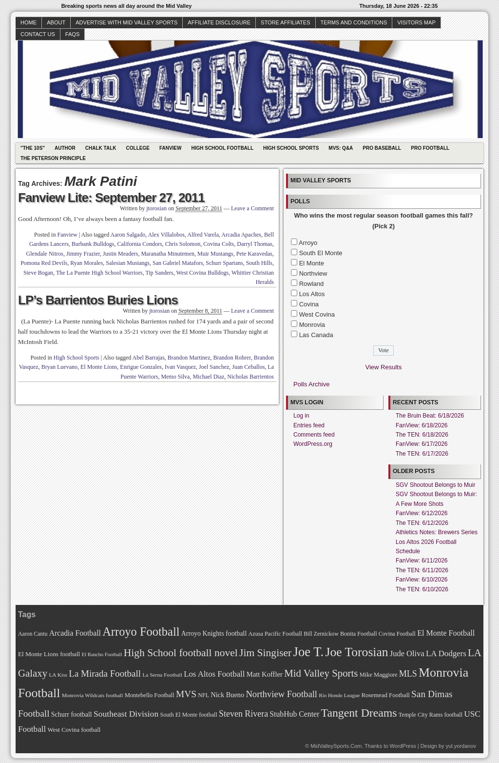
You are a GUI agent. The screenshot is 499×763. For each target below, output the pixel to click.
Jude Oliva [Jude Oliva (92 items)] (407, 653)
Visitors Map (416, 22)
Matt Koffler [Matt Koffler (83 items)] (265, 674)
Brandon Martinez (189, 357)
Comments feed (314, 434)
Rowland (311, 283)
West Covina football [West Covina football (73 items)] (74, 729)
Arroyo (308, 242)
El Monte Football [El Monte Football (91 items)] (446, 633)
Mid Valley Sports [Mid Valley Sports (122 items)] (321, 673)
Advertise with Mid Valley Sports (126, 22)
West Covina (317, 314)
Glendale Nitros (44, 253)
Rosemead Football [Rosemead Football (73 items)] (385, 695)
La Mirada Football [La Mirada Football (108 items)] (105, 673)
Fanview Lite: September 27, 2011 (111, 197)
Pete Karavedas (254, 253)
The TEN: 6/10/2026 (422, 589)
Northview (313, 273)
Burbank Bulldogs (93, 244)
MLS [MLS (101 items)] (408, 674)
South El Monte (321, 253)
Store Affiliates (285, 22)
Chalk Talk (100, 148)
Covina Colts (218, 244)
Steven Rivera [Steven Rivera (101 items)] (243, 714)
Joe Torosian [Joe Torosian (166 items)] (356, 652)
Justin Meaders (120, 253)
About (56, 22)
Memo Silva (175, 376)
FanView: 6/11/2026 (422, 560)
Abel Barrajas (149, 357)
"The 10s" (32, 148)
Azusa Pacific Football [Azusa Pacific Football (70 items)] (275, 633)
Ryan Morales (86, 263)
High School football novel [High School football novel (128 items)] (181, 653)
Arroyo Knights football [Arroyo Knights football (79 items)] (214, 633)
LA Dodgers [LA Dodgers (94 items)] (446, 653)
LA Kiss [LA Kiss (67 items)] (58, 675)
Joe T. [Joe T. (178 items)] (308, 651)
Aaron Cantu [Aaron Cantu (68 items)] (32, 634)
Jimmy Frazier (83, 253)
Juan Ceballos (248, 366)
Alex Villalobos (166, 234)
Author (65, 148)
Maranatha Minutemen (167, 253)
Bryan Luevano (59, 366)
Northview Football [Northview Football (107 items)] (281, 694)
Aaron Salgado (128, 234)
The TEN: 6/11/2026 (422, 570)
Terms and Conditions (354, 22)
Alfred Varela (203, 234)
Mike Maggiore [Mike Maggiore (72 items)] (379, 674)
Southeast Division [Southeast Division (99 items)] (126, 714)
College (138, 148)
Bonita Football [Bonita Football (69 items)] (358, 633)
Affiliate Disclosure (219, 22)
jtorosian (156, 208)
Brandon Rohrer (232, 357)
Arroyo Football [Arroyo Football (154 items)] (140, 631)
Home (28, 22)
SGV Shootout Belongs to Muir (435, 485)
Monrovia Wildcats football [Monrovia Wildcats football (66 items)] (92, 695)
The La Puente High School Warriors (99, 272)
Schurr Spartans (224, 263)
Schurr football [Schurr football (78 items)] (71, 714)
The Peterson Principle (53, 158)
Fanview (170, 148)
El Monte (311, 263)
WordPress (402, 746)
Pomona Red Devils (43, 263)
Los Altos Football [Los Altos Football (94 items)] (214, 674)
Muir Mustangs (215, 253)
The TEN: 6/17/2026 (422, 453)
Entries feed (309, 425)
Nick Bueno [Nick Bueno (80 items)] (227, 695)
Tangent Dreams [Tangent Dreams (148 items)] (359, 712)
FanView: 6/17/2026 (422, 444)
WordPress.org (312, 444)
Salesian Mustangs (128, 263)
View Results (383, 367)
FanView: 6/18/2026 (422, 425)
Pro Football (430, 148)
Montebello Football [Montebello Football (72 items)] (149, 695)
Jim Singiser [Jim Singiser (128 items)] (265, 653)
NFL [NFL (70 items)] (203, 695)
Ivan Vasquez (180, 366)
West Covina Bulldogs (202, 272)
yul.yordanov (461, 746)
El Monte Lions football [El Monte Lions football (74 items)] (49, 654)
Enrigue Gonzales (141, 366)
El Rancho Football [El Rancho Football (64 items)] (102, 654)
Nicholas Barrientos (250, 376)
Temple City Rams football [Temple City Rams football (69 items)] (430, 714)
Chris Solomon (182, 244)
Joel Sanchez (214, 366)
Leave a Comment (252, 208)
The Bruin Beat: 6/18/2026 (430, 415)
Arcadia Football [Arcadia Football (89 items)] (75, 633)
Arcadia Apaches (241, 234)
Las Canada (316, 335)
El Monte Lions (98, 366)
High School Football (222, 148)
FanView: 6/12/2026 (422, 513)
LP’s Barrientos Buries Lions (98, 300)
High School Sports (291, 148)
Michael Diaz (208, 376)
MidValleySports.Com (336, 746)
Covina (309, 304)
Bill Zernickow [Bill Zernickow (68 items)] (321, 634)
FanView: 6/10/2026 (422, 579)
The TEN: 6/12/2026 (422, 523)
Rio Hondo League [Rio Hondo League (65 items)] (339, 695)
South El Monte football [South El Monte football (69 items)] (188, 714)
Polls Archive (311, 384)
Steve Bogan (38, 272)
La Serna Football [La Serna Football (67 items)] (162, 675)
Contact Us (37, 34)
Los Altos (312, 294)
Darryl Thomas (254, 244)
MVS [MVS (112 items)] (186, 694)
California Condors (139, 244)
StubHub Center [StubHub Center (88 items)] (294, 714)
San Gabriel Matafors (178, 263)
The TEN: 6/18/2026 (422, 434)
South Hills (259, 263)
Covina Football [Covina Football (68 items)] (397, 634)
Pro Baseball (382, 148)
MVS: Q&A (340, 148)
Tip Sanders (159, 272)
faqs (72, 34)
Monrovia (312, 324)
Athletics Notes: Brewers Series (437, 532)
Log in (301, 415)
